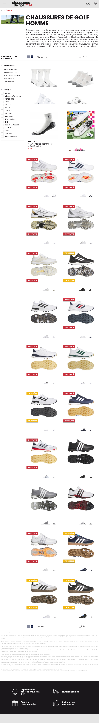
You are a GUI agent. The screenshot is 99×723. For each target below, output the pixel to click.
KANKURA (6, 110)
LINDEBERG (7, 116)
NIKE (4, 122)
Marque (6, 90)
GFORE (5, 108)
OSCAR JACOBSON (10, 125)
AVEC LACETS (9, 78)
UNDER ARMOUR (9, 136)
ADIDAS (5, 93)
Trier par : (40, 57)
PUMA (5, 131)
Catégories (7, 66)
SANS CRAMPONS (10, 72)
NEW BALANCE (8, 119)
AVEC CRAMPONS (10, 69)
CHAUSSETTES (9, 81)
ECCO (5, 102)
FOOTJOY (6, 105)
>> (87, 56)
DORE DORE (7, 99)
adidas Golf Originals (11, 96)
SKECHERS (6, 133)
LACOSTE (6, 113)
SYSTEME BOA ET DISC (12, 75)
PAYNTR (6, 128)
